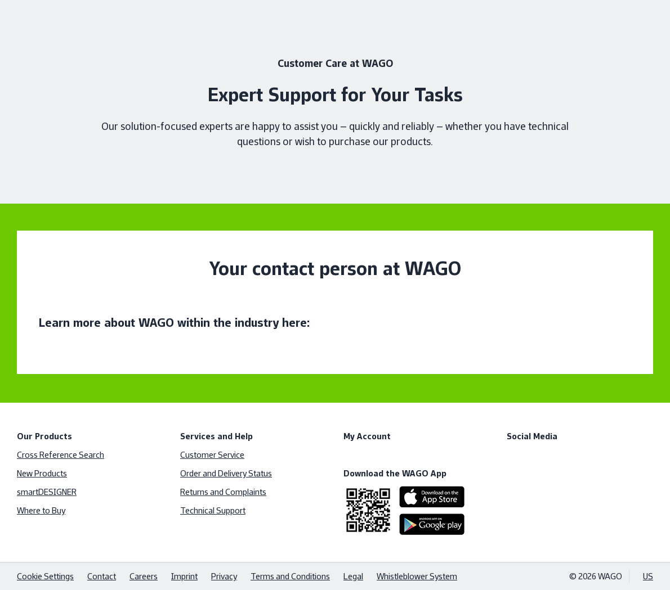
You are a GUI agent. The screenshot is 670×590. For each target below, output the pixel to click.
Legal (353, 576)
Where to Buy (41, 510)
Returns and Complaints (223, 492)
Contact (101, 576)
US (648, 576)
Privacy (224, 576)
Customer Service (212, 455)
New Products (42, 473)
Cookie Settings (45, 576)
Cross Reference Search (60, 455)
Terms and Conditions (290, 576)
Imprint (184, 576)
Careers (143, 576)
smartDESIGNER (47, 492)
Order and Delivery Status (226, 473)
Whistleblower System (417, 576)
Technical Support (212, 510)
